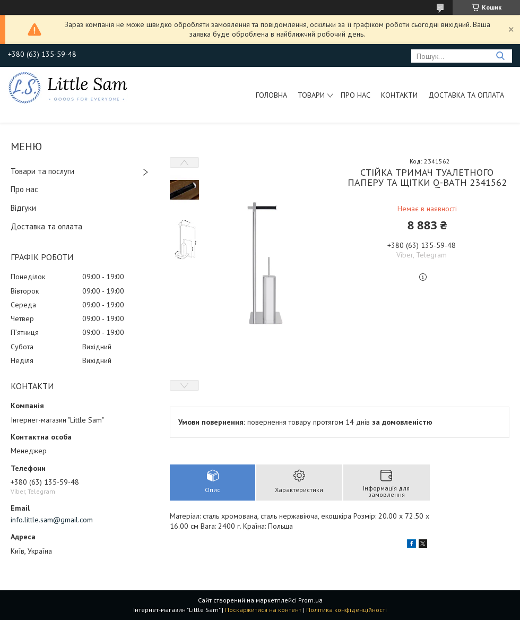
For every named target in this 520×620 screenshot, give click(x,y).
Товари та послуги (42, 171)
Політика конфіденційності (346, 610)
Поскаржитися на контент (263, 610)
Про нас (355, 95)
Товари (311, 95)
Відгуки (23, 208)
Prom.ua (310, 600)
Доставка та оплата (466, 95)
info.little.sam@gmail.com (52, 519)
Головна (271, 95)
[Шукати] (500, 56)
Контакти (399, 95)
